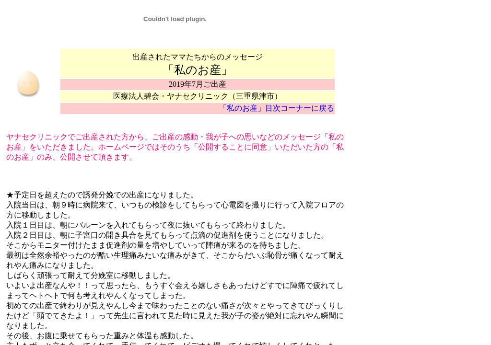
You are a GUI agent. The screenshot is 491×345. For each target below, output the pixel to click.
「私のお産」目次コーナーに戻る (276, 108)
